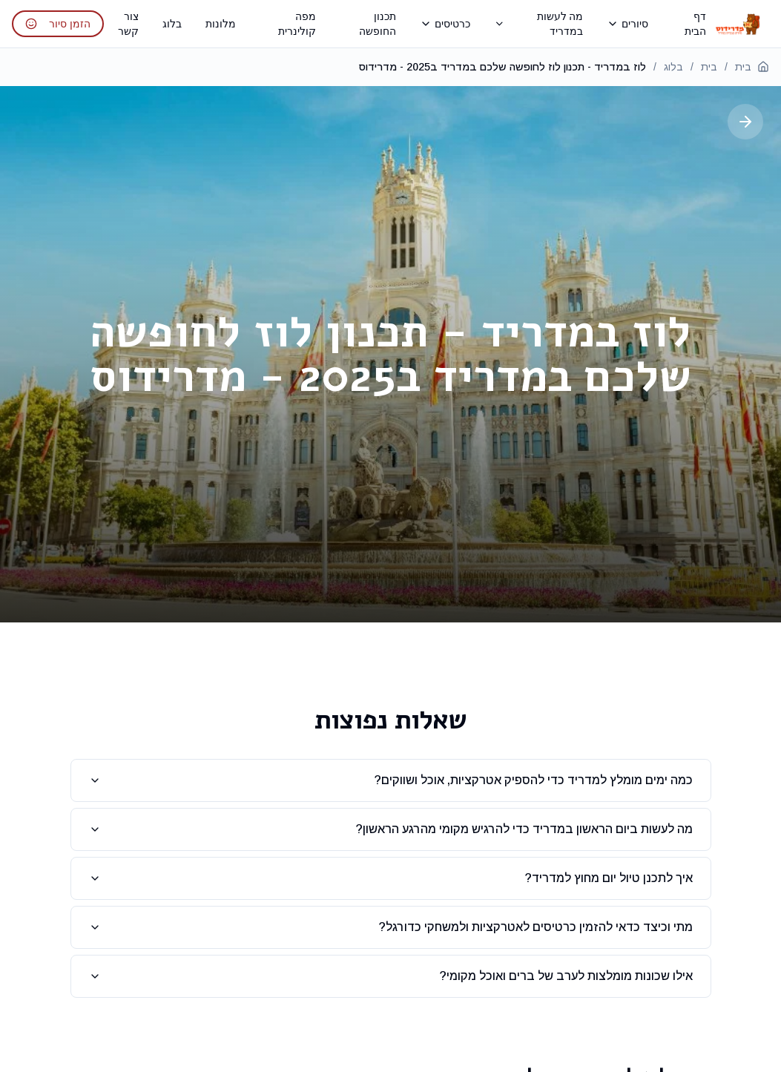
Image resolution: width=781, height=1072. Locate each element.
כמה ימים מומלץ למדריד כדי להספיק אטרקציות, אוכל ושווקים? (391, 780)
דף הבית (695, 23)
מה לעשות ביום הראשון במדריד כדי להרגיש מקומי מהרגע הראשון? (391, 829)
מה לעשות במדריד (538, 23)
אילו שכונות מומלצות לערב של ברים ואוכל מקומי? (391, 976)
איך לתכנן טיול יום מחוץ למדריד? (391, 878)
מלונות (220, 23)
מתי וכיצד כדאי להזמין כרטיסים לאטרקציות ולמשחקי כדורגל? (391, 927)
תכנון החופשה (377, 23)
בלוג (172, 23)
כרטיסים (445, 23)
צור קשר (128, 23)
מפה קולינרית (297, 23)
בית (752, 67)
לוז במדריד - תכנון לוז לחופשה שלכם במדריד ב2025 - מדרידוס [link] (502, 67)
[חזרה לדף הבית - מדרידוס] (737, 23)
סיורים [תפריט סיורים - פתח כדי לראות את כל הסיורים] (627, 23)
